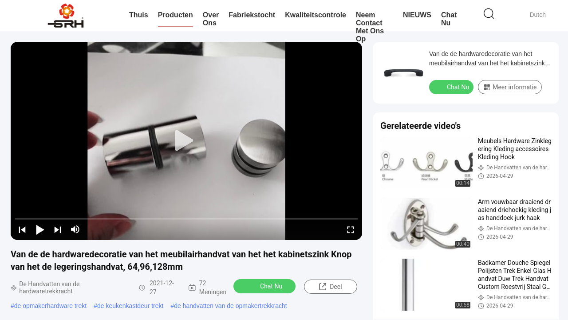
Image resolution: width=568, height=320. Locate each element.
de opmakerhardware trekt (50, 305)
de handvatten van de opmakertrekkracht (230, 305)
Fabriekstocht (252, 15)
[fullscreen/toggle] (350, 229)
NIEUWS (417, 15)
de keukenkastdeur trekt (130, 305)
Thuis (138, 15)
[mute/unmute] (75, 229)
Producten (175, 15)
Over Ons (211, 19)
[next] (58, 229)
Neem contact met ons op (370, 27)
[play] (186, 141)
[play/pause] (40, 229)
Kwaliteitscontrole (315, 15)
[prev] (22, 229)
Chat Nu (449, 19)
